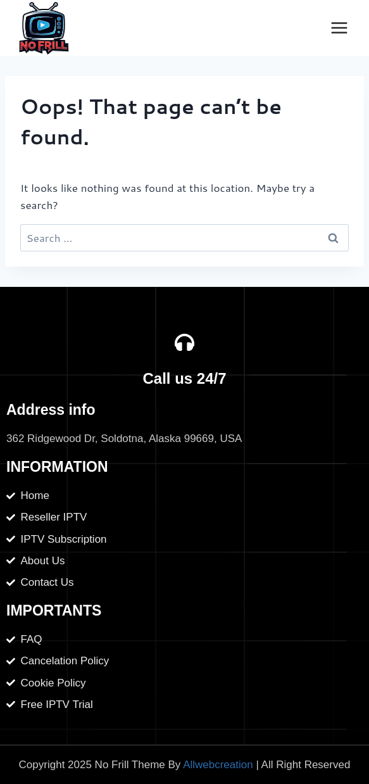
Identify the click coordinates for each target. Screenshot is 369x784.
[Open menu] (339, 28)
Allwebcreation (218, 765)
